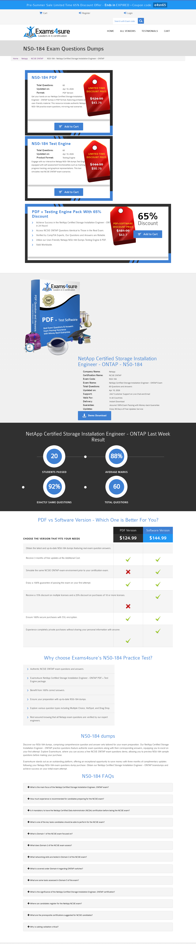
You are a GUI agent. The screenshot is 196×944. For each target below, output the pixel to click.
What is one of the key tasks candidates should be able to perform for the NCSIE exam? (51, 597)
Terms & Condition (60, 939)
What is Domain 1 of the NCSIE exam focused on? (35, 608)
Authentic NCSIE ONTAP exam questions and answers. (43, 468)
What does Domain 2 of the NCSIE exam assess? (35, 620)
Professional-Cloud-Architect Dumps (112, 922)
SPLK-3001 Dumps (141, 926)
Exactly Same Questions (120, 316)
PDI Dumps (54, 926)
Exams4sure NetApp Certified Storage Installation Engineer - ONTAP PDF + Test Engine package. (145, 470)
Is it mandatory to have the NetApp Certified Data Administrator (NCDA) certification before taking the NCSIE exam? (64, 585)
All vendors (142, 25)
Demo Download (112, 253)
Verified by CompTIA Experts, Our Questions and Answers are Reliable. (57, 153)
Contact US (79, 939)
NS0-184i (16, 757)
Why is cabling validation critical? (28, 701)
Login (165, 13)
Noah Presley (96, 893)
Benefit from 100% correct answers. (33, 481)
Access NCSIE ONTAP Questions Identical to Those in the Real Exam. (57, 148)
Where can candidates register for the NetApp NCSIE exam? (40, 678)
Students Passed (31, 316)
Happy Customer (96, 899)
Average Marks (75, 316)
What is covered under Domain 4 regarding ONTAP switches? (40, 643)
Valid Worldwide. (31, 163)
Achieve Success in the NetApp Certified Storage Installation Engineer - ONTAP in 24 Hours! (68, 143)
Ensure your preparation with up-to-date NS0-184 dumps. (134, 481)
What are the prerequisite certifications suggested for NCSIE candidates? (45, 690)
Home (125, 25)
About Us (26, 939)
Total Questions (165, 316)
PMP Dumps (25, 920)
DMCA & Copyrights (99, 939)
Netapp (24, 52)
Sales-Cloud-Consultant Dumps (83, 922)
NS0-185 (16, 767)
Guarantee (41, 939)
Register (149, 13)
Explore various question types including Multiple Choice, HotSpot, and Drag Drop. (53, 496)
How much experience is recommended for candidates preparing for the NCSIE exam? (51, 573)
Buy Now (173, 758)
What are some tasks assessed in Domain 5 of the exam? (38, 655)
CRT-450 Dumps (142, 920)
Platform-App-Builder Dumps (25, 927)
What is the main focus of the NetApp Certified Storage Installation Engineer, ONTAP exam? (53, 562)
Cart (182, 25)
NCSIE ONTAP (37, 52)
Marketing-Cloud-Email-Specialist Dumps (170, 922)
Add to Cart (56, 116)
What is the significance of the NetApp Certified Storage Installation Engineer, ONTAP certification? (56, 666)
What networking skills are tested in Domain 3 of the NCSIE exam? (42, 631)
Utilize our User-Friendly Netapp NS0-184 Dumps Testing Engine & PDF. (58, 158)
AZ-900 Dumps (83, 926)
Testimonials (164, 25)
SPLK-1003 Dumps (112, 926)
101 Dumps (54, 920)
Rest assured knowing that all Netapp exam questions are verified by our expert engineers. (144, 496)
